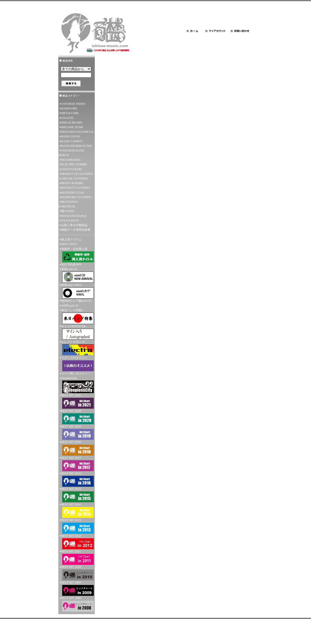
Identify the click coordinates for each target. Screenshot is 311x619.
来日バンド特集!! (76, 316)
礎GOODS (67, 211)
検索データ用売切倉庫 (75, 229)
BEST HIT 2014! (76, 510)
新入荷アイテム (71, 239)
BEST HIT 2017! (76, 463)
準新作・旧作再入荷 (76, 254)
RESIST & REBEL (72, 183)
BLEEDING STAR (72, 192)
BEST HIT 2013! (76, 525)
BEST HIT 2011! (76, 557)
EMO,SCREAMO (72, 122)
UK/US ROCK (70, 220)
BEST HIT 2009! (76, 588)
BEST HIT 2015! (76, 494)
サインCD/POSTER (76, 332)
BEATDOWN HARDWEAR (68, 204)
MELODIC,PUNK (72, 127)
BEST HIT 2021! (76, 401)
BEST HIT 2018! (76, 447)
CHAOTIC (67, 118)
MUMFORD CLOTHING (76, 197)
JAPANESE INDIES (73, 104)
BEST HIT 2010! (76, 572)
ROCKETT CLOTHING (75, 187)
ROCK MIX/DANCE (73, 216)
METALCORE (70, 113)
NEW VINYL (69, 244)
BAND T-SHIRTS (72, 141)
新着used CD (76, 275)
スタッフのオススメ (76, 363)
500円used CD (70, 305)
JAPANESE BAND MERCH (71, 153)
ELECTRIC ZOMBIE (74, 164)
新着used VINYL (76, 291)
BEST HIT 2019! (76, 432)
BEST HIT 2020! (76, 416)
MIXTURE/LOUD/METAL (77, 131)
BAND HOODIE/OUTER (76, 146)
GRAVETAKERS (71, 169)
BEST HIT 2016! (76, 479)
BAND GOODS (70, 136)
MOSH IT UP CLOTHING (77, 174)
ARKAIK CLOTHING (74, 178)
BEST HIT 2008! (76, 603)
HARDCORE (69, 108)
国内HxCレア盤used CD (76, 300)
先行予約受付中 (71, 264)
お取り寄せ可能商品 (74, 225)
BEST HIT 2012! (76, 541)
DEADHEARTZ (71, 159)
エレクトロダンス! (76, 347)
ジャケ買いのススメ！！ (77, 373)
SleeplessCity (76, 384)
